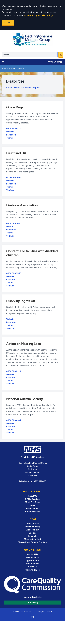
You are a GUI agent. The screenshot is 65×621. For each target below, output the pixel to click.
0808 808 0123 (13, 371)
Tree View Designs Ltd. (29, 612)
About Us (32, 496)
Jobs (32, 505)
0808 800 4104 (13, 420)
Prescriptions (32, 563)
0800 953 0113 (13, 128)
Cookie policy (30, 15)
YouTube (10, 190)
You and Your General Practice (32, 542)
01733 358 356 (13, 177)
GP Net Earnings (32, 499)
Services (32, 567)
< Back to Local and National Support (23, 87)
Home (4, 68)
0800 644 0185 (13, 223)
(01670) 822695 (38, 481)
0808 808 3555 (13, 273)
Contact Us (32, 554)
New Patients (32, 557)
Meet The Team (32, 502)
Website (10, 131)
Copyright (32, 536)
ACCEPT (8, 22)
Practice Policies (32, 511)
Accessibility (32, 530)
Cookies (32, 533)
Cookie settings (45, 15)
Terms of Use (32, 523)
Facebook (11, 135)
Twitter (9, 138)
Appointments (32, 560)
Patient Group (32, 508)
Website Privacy (32, 526)
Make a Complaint (32, 539)
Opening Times (32, 570)
